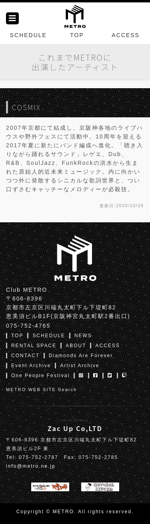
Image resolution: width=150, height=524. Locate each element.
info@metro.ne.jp (31, 466)
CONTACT (25, 355)
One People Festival (40, 375)
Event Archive (31, 365)
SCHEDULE (28, 35)
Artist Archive (79, 365)
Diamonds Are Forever (81, 355)
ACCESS (126, 35)
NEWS (83, 335)
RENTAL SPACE (33, 345)
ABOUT (76, 345)
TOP (77, 35)
